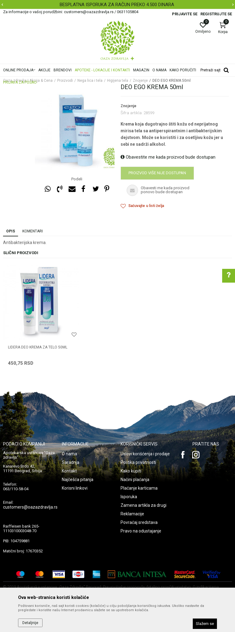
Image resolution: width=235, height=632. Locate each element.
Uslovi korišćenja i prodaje (145, 453)
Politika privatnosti (138, 462)
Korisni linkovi (75, 488)
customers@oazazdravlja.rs (30, 507)
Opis (10, 231)
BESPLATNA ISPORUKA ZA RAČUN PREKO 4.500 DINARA (117, 4)
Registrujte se (216, 14)
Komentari (32, 231)
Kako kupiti (131, 470)
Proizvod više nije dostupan (157, 173)
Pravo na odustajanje (141, 531)
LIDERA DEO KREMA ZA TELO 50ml (37, 347)
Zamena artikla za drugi (143, 505)
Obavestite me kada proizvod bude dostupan (168, 157)
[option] (117, 4)
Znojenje (128, 106)
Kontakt (69, 470)
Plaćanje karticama (139, 488)
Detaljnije (30, 623)
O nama (69, 453)
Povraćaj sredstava (139, 522)
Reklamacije (132, 513)
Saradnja (70, 462)
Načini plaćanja (135, 479)
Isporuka (129, 496)
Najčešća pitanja (77, 479)
